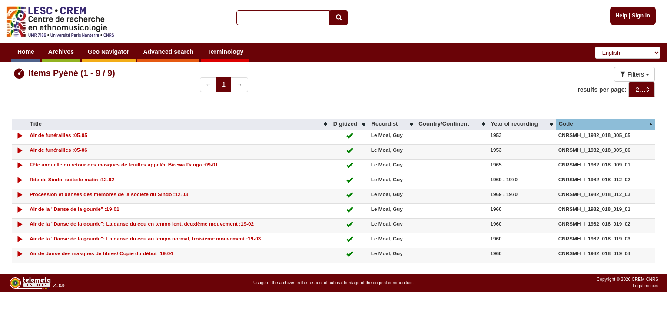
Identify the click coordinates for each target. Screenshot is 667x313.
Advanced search (168, 51)
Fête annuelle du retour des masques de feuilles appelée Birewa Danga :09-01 (124, 164)
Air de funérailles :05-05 (58, 135)
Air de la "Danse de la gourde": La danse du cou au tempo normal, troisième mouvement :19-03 (145, 238)
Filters (634, 74)
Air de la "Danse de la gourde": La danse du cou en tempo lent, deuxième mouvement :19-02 (142, 223)
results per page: (602, 89)
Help (621, 16)
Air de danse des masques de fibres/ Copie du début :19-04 (101, 253)
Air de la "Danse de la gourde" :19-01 (74, 209)
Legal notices (645, 285)
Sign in (641, 16)
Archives (61, 51)
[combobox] (641, 89)
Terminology (225, 51)
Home (25, 51)
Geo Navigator (108, 51)
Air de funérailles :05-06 (58, 150)
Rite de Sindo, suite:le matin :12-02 (72, 179)
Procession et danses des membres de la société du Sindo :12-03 (109, 194)
